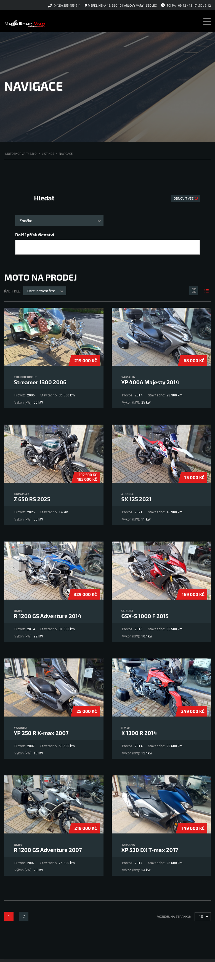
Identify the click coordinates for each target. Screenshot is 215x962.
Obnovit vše (184, 198)
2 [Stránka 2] (24, 916)
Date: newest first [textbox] (41, 291)
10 (201, 916)
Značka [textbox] (25, 221)
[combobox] (59, 220)
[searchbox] (21, 247)
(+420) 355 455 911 (67, 5)
